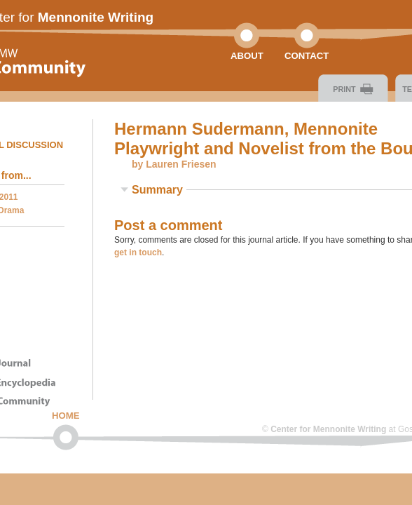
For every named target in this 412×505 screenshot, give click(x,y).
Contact (306, 55)
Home (66, 415)
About (247, 55)
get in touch (138, 252)
